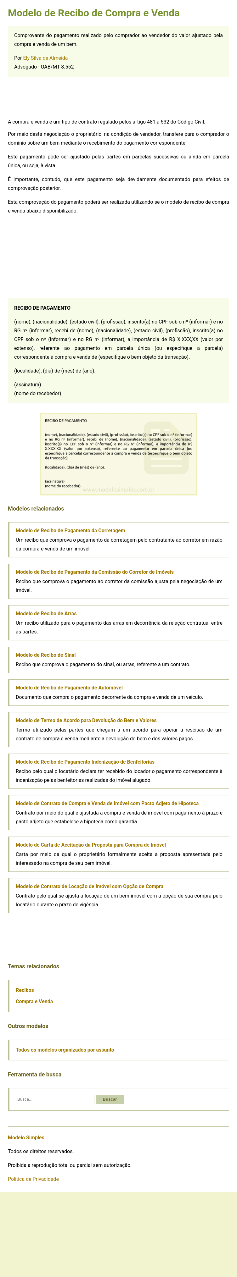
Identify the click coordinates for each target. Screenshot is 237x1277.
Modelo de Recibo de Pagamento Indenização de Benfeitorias (85, 762)
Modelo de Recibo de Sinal (46, 655)
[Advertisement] (55, 98)
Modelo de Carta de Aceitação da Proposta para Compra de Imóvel (91, 845)
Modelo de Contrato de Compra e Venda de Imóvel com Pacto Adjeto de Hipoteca (107, 803)
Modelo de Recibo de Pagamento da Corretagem (70, 530)
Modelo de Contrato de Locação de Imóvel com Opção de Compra (89, 886)
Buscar (110, 1099)
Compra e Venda (34, 1001)
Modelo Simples (26, 1138)
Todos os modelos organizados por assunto (65, 1050)
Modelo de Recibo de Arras (46, 613)
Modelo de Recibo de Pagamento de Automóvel (69, 688)
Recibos (25, 990)
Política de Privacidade (33, 1179)
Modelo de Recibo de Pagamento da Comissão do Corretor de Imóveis (95, 572)
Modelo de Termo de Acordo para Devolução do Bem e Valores (86, 720)
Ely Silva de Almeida (45, 58)
